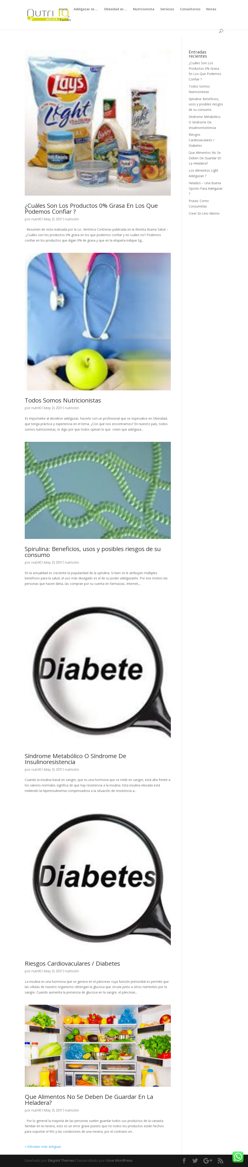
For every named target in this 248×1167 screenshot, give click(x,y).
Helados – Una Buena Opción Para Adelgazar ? (206, 188)
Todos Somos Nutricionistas (63, 400)
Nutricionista (143, 9)
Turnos (65, 20)
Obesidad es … (115, 9)
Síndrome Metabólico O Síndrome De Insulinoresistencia (75, 759)
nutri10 (36, 219)
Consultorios (190, 9)
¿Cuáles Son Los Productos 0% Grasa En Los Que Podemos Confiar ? (91, 208)
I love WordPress (119, 1160)
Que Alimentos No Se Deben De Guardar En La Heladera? (89, 1099)
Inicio (63, 9)
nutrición (72, 219)
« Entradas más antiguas (43, 1146)
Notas (211, 9)
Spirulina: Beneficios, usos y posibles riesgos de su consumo (93, 552)
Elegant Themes (61, 1160)
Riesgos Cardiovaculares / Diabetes (72, 963)
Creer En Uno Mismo (204, 213)
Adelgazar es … (86, 9)
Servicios (167, 9)
